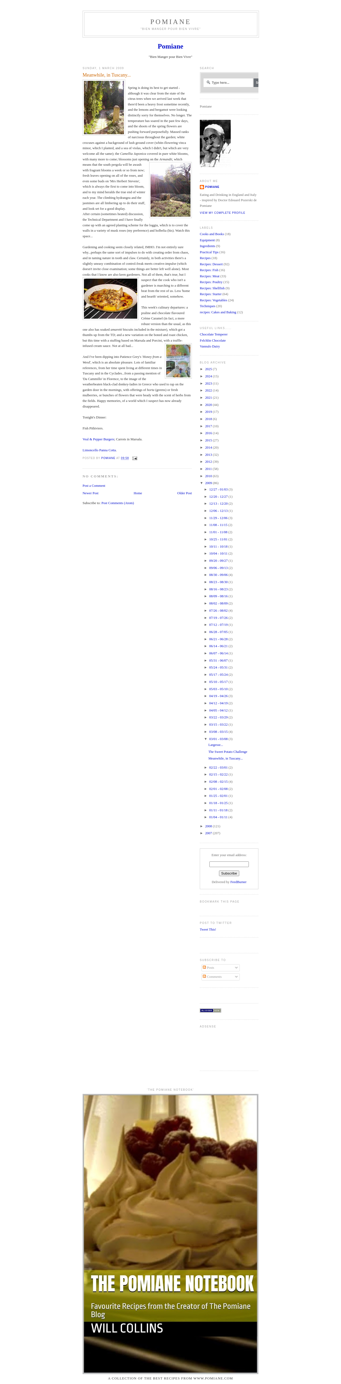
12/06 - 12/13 (219, 511)
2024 (209, 376)
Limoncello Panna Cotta (99, 450)
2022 (209, 390)
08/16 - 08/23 (219, 589)
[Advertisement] (216, 1047)
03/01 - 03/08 (219, 739)
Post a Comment (94, 486)
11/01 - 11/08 (218, 532)
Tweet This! (208, 929)
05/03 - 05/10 (219, 689)
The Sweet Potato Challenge (227, 752)
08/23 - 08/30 (219, 582)
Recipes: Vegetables (213, 300)
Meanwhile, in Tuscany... (225, 758)
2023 (209, 383)
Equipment (207, 240)
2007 (209, 833)
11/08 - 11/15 (218, 525)
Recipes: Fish (209, 270)
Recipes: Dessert (211, 264)
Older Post (184, 493)
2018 (209, 419)
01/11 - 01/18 (218, 810)
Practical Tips (209, 252)
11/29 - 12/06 (218, 518)
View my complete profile (222, 212)
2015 (209, 440)
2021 (209, 398)
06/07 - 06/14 (219, 653)
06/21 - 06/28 (219, 639)
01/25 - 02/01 (219, 796)
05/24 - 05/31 (219, 667)
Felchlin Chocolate (213, 340)
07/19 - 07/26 (219, 618)
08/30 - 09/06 (219, 575)
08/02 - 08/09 (219, 603)
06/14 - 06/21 (219, 646)
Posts (208, 968)
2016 (209, 433)
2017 (209, 426)
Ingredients (207, 246)
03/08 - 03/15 (219, 732)
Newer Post (91, 493)
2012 (209, 462)
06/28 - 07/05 (219, 632)
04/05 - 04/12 (219, 710)
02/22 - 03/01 (219, 767)
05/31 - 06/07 (219, 660)
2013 (209, 455)
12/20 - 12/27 (219, 497)
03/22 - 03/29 (219, 717)
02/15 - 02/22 (219, 774)
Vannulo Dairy (210, 346)
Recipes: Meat (210, 276)
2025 (209, 369)
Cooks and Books (212, 234)
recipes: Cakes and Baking (218, 312)
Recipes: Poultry (211, 282)
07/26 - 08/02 (219, 610)
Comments (212, 977)
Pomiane (170, 22)
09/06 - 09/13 (219, 568)
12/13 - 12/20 (219, 503)
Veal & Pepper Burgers (98, 439)
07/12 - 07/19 (219, 625)
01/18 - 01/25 (219, 803)
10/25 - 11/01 (218, 539)
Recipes (205, 258)
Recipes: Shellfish (212, 288)
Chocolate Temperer (214, 334)
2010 (209, 476)
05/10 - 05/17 (219, 682)
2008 (209, 826)
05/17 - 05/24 (219, 675)
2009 (209, 483)
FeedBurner (238, 882)
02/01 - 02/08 (219, 789)
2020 (209, 405)
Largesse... (215, 745)
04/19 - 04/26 (219, 696)
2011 (209, 469)
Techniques (207, 306)
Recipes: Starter (211, 294)
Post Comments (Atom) (118, 503)
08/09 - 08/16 (219, 596)
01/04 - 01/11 (218, 817)
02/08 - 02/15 (219, 782)
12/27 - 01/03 (219, 489)
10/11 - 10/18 (218, 546)
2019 (209, 412)
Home (138, 493)
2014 (209, 447)
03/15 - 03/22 (219, 724)
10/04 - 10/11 (218, 553)
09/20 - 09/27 (219, 561)
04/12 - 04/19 (219, 703)
